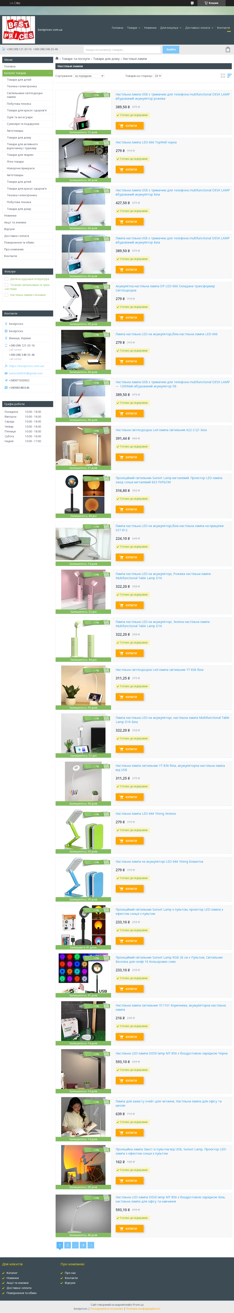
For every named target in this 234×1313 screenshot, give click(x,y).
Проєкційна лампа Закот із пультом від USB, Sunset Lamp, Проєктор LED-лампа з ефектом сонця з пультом (171, 1151)
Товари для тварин (20, 155)
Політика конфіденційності (143, 1309)
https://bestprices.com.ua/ (26, 366)
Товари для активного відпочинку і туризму (22, 146)
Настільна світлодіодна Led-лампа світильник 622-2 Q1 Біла (161, 430)
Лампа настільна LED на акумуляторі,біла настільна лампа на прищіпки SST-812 (170, 528)
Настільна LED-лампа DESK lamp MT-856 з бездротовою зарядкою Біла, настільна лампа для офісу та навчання (170, 1199)
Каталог (12, 1273)
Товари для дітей (19, 80)
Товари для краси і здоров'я (27, 110)
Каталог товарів (15, 73)
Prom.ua (138, 1305)
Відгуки (9, 229)
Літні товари (15, 162)
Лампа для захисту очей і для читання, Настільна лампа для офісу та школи (169, 1103)
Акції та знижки (15, 222)
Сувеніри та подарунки (23, 124)
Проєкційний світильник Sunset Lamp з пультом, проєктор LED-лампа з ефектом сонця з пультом (169, 912)
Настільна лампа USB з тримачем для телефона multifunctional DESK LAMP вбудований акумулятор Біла (173, 192)
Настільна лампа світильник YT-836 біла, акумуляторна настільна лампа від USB (170, 768)
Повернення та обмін (19, 242)
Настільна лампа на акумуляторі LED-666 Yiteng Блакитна (159, 862)
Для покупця (169, 28)
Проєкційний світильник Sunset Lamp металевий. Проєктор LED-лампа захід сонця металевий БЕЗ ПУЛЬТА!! (169, 480)
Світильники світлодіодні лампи (25, 95)
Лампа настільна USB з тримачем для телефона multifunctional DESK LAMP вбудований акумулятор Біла (173, 240)
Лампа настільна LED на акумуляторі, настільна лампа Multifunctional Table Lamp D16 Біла (172, 720)
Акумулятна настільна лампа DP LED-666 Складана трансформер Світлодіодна (165, 288)
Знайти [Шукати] (171, 49)
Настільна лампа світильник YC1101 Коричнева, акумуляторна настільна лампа (171, 1007)
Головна (117, 28)
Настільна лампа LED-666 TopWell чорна (146, 142)
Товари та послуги (76, 59)
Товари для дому (19, 137)
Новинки (150, 28)
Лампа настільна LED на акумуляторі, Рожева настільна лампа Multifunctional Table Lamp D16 (163, 576)
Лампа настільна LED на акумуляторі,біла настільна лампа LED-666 (167, 334)
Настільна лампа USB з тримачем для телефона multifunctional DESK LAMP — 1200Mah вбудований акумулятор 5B (173, 384)
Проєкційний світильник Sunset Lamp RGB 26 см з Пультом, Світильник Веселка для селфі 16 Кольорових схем (169, 959)
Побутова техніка (19, 104)
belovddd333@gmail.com (26, 373)
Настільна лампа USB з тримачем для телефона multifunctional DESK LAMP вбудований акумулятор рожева (173, 96)
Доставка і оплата (198, 28)
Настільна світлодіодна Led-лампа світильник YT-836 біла (159, 670)
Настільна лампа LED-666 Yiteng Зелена (146, 814)
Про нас (70, 1273)
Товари (132, 28)
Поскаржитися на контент (106, 1309)
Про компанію (14, 249)
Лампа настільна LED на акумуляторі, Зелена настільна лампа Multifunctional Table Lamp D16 (163, 624)
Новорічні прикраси (21, 168)
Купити (131, 126)
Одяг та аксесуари (20, 117)
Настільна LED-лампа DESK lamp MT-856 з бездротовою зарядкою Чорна (172, 1053)
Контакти (223, 28)
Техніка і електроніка (22, 86)
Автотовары (15, 131)
